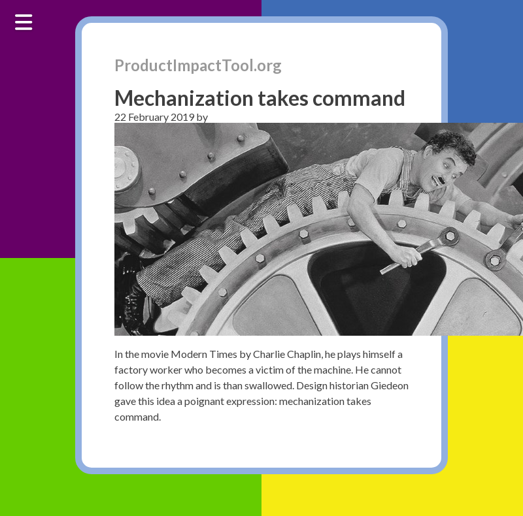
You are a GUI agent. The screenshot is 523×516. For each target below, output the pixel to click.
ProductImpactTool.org (198, 65)
